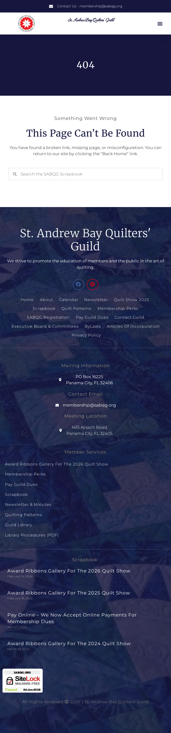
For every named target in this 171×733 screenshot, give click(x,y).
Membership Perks (117, 308)
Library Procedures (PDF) (32, 535)
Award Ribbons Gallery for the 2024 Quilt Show (69, 643)
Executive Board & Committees (45, 326)
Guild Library (18, 525)
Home (27, 299)
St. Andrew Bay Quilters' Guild (90, 19)
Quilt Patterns (76, 308)
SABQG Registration (48, 317)
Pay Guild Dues (92, 317)
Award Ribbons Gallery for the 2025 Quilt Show (68, 593)
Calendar (68, 299)
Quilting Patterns (23, 514)
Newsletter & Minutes (28, 504)
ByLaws (93, 326)
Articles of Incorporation (133, 326)
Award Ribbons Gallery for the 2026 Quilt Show (56, 464)
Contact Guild (129, 317)
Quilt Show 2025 (131, 299)
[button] (160, 24)
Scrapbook (44, 308)
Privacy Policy (86, 335)
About (46, 299)
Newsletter (96, 299)
